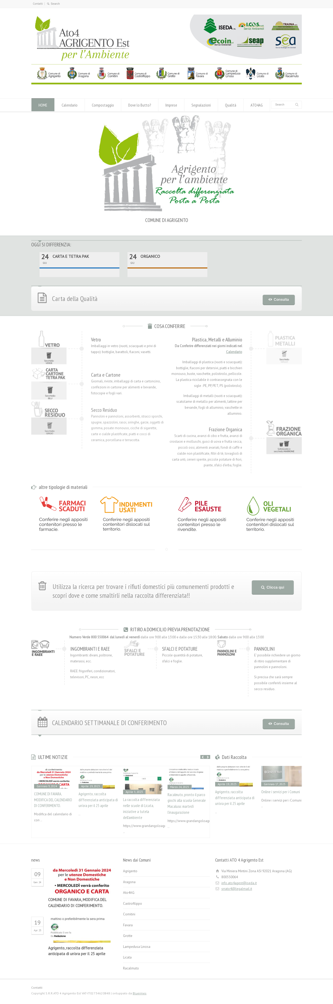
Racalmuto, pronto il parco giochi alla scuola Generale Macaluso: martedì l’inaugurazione (187, 803)
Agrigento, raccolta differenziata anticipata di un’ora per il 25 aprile (98, 799)
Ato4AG (129, 892)
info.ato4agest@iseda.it (239, 883)
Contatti (38, 3)
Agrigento (130, 871)
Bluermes (139, 993)
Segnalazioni (201, 105)
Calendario (70, 105)
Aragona (129, 882)
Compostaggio (103, 105)
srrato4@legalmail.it (236, 889)
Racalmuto (131, 968)
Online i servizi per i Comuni (280, 791)
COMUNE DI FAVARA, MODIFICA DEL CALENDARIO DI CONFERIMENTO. (53, 799)
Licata (127, 957)
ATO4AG (257, 105)
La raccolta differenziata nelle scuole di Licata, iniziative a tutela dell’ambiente (141, 808)
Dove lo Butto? (139, 105)
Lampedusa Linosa (136, 946)
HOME (43, 105)
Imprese (171, 105)
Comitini (129, 914)
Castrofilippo (132, 903)
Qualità (230, 105)
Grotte (127, 936)
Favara (128, 925)
